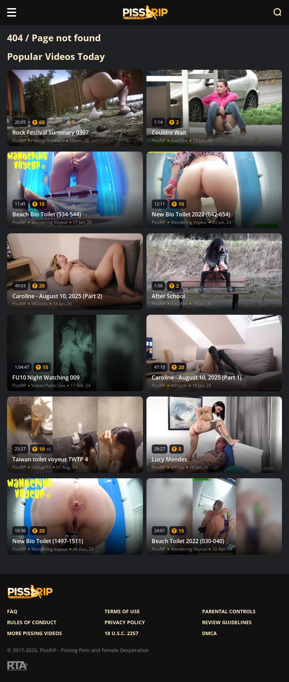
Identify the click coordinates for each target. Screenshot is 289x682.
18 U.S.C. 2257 (121, 633)
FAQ (12, 611)
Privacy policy (125, 622)
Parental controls (229, 611)
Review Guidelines (227, 622)
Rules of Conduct (31, 622)
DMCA (209, 633)
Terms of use (122, 611)
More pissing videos (34, 633)
